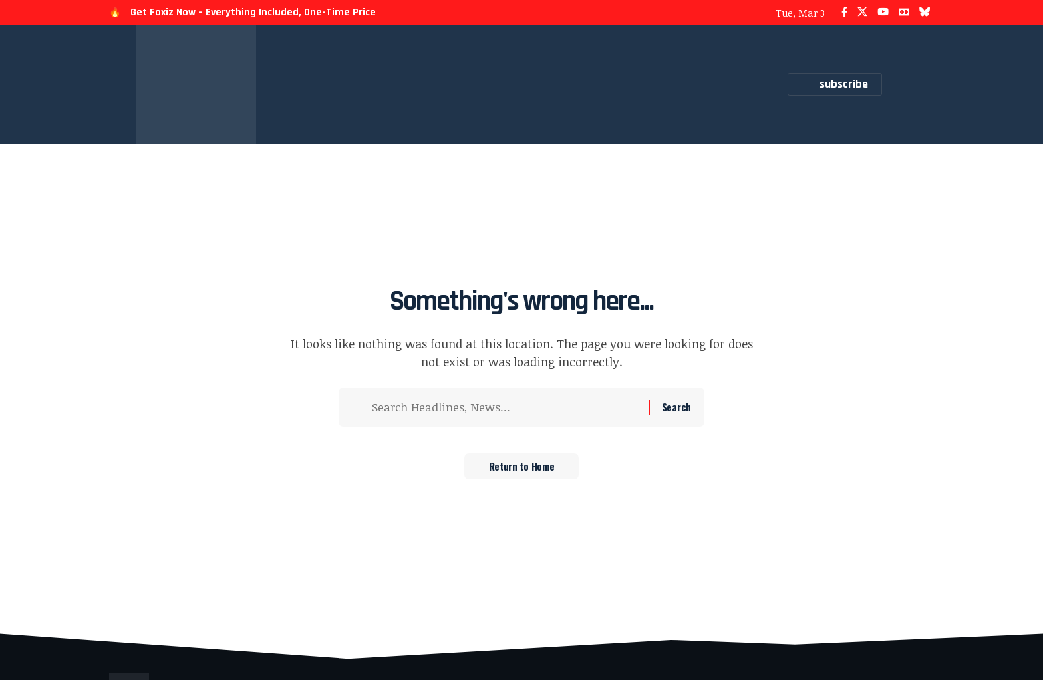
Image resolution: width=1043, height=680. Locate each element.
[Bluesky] (925, 12)
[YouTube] (883, 12)
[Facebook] (844, 12)
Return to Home (521, 469)
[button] (898, 84)
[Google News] (904, 12)
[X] (862, 12)
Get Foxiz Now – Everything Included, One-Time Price (253, 12)
